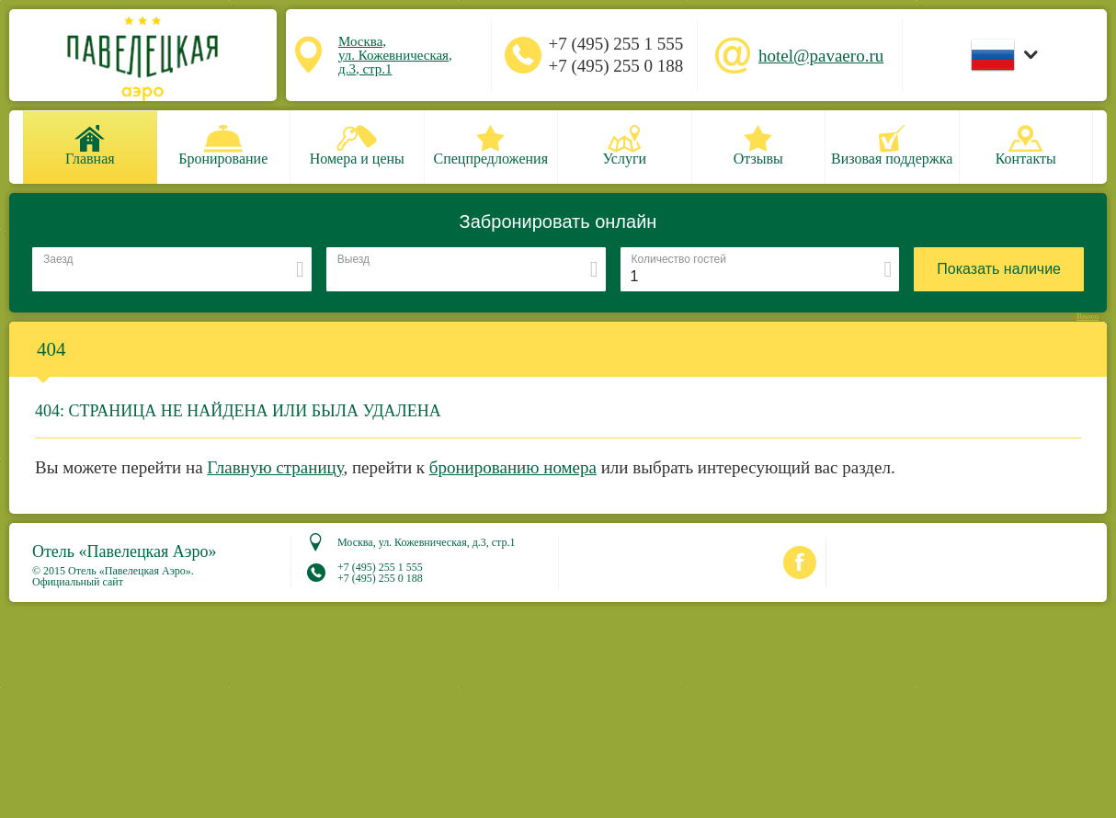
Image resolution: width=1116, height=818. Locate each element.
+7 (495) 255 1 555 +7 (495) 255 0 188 (615, 54)
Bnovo (1087, 316)
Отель (124, 551)
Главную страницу (275, 467)
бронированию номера (513, 467)
